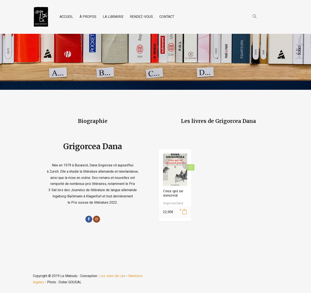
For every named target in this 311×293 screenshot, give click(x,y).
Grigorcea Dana (92, 146)
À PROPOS (88, 17)
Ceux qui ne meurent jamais (173, 195)
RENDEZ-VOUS (141, 17)
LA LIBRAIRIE (113, 17)
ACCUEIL (66, 17)
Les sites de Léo (112, 276)
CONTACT (166, 17)
